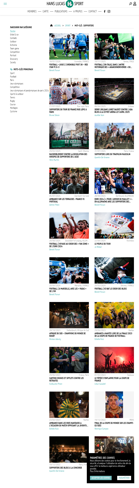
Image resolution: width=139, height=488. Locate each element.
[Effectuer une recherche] (130, 4)
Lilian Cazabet (100, 383)
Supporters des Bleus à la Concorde (65, 468)
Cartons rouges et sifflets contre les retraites (66, 379)
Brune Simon (54, 115)
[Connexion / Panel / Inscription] (135, 4)
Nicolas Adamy (55, 339)
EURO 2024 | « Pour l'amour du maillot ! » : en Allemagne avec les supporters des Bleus (114, 200)
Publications (61, 11)
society (13, 62)
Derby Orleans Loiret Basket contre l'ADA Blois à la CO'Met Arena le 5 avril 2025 (114, 110)
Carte (46, 11)
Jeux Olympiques (16, 83)
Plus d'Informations (97, 471)
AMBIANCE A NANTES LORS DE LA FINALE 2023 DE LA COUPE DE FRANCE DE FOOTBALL (113, 334)
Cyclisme (13, 111)
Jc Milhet (98, 247)
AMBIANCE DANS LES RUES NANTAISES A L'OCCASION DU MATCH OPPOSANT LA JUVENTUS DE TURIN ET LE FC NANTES (68, 424)
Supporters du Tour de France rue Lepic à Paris (68, 110)
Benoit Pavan (54, 70)
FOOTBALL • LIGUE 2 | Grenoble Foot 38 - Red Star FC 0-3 (68, 65)
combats (13, 38)
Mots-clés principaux (23, 69)
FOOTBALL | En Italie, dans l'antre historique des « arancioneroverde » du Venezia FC (112, 65)
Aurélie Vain (99, 115)
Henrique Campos (101, 428)
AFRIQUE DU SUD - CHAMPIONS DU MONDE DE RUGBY (67, 334)
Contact (93, 11)
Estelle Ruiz (99, 339)
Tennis (12, 97)
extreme (13, 45)
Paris (12, 80)
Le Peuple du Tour (103, 244)
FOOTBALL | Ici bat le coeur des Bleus (111, 288)
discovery (14, 59)
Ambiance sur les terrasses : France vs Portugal (66, 200)
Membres (32, 11)
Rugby (12, 101)
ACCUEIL (57, 25)
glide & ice (14, 34)
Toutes (12, 31)
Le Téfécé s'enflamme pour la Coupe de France (112, 379)
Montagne (14, 108)
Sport (12, 73)
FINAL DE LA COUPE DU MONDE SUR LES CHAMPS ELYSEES (114, 424)
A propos (77, 11)
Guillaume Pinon (55, 383)
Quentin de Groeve (102, 157)
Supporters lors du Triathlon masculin (112, 154)
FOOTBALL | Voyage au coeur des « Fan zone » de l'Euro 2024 (69, 245)
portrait (13, 55)
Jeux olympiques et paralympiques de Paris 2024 (29, 90)
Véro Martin (54, 160)
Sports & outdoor (17, 94)
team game (14, 48)
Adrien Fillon (54, 204)
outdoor (13, 41)
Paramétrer (124, 477)
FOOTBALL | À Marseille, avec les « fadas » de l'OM (67, 290)
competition (15, 52)
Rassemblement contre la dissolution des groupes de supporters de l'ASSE (68, 155)
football (13, 76)
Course (12, 104)
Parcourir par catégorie (21, 27)
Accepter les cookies (101, 477)
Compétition (15, 87)
